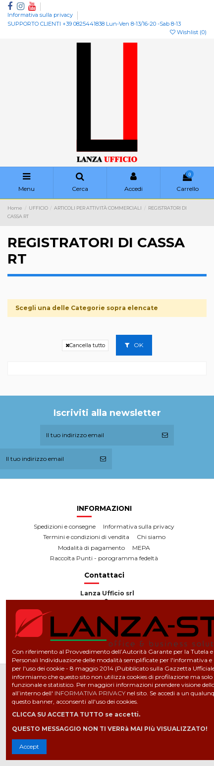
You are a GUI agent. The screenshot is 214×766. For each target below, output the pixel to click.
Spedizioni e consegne (65, 526)
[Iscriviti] (165, 435)
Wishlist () (188, 32)
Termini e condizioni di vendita (86, 537)
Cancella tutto (85, 345)
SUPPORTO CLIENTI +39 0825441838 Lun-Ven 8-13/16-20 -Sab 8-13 (94, 23)
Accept (29, 746)
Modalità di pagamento (91, 547)
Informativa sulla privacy (40, 14)
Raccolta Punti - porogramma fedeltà (104, 558)
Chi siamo (151, 537)
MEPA (141, 547)
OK (134, 345)
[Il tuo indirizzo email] (98, 435)
